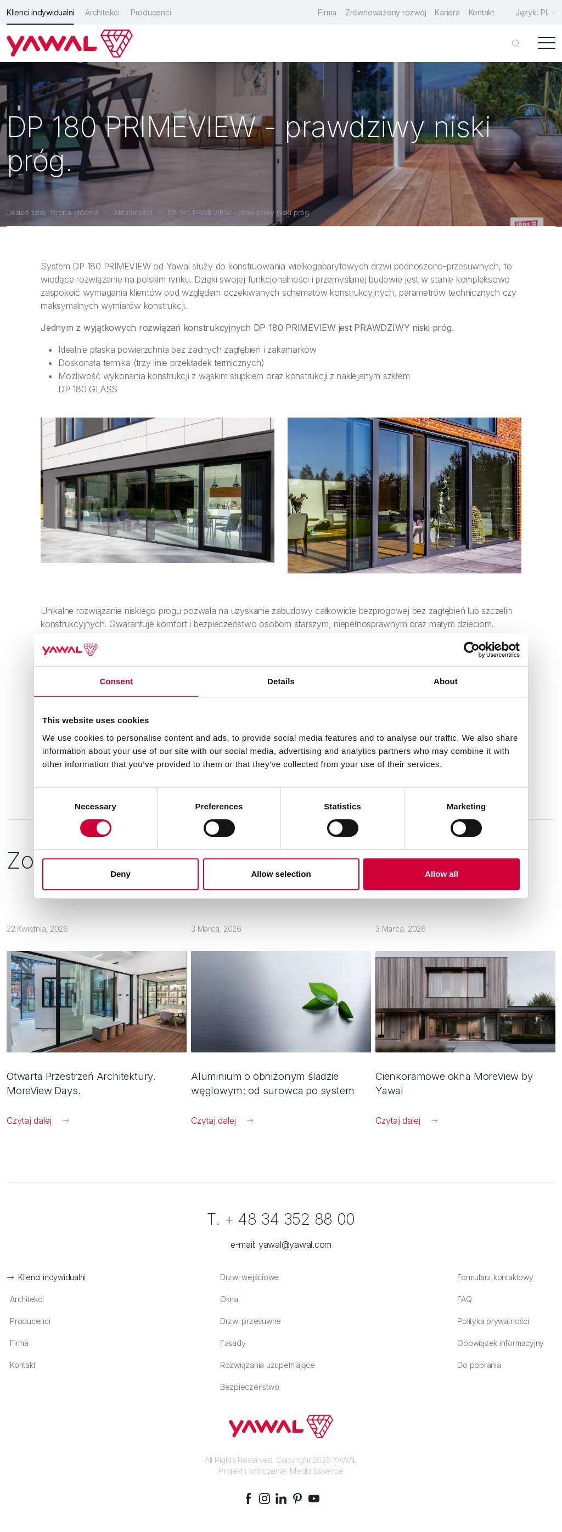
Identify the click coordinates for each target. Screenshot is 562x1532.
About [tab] (446, 681)
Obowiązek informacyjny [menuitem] (498, 1343)
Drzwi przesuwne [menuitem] (247, 1321)
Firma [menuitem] (319, 12)
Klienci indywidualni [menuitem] (40, 12)
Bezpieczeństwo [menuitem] (247, 1387)
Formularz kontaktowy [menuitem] (493, 1277)
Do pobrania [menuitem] (476, 1365)
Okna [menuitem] (226, 1299)
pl (545, 12)
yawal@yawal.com (294, 1245)
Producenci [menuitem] (151, 12)
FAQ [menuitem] (462, 1299)
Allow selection (281, 873)
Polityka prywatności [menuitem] (490, 1321)
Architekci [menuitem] (102, 12)
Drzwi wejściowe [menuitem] (246, 1277)
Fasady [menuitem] (230, 1343)
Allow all (441, 873)
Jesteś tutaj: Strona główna (52, 211)
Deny (120, 873)
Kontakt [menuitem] (480, 12)
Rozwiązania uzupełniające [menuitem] (264, 1365)
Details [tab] (281, 681)
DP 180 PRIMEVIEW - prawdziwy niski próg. (239, 211)
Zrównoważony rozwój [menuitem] (380, 12)
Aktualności (133, 211)
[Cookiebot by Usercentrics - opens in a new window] (472, 649)
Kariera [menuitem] (443, 12)
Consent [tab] (116, 681)
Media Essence (317, 1471)
